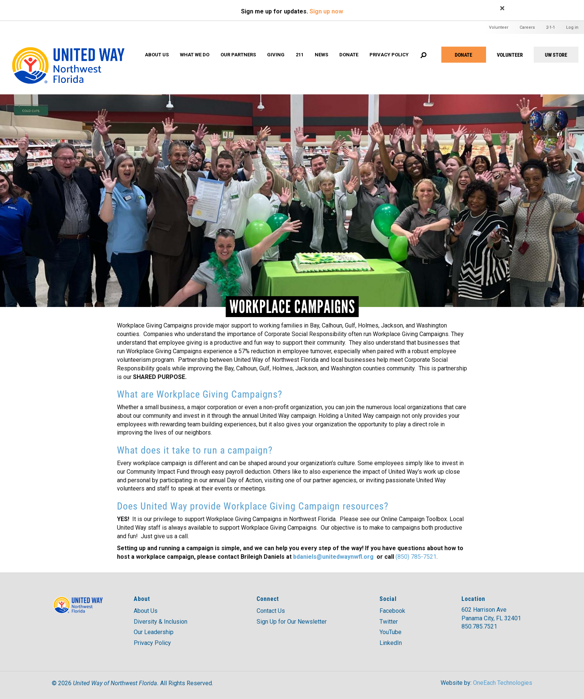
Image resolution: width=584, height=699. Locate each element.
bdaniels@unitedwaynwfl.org (333, 556)
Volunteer (498, 27)
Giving (276, 54)
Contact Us (271, 610)
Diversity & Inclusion (160, 621)
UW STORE (556, 54)
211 (300, 54)
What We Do (194, 54)
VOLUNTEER (510, 54)
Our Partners (238, 54)
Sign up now (326, 11)
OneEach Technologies (502, 682)
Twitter (389, 621)
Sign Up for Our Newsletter (292, 621)
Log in (572, 27)
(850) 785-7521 (416, 556)
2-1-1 (550, 27)
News (321, 54)
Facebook (392, 610)
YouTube (391, 632)
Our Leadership (154, 632)
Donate (463, 54)
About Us (157, 54)
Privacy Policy (389, 54)
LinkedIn (391, 642)
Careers (527, 27)
